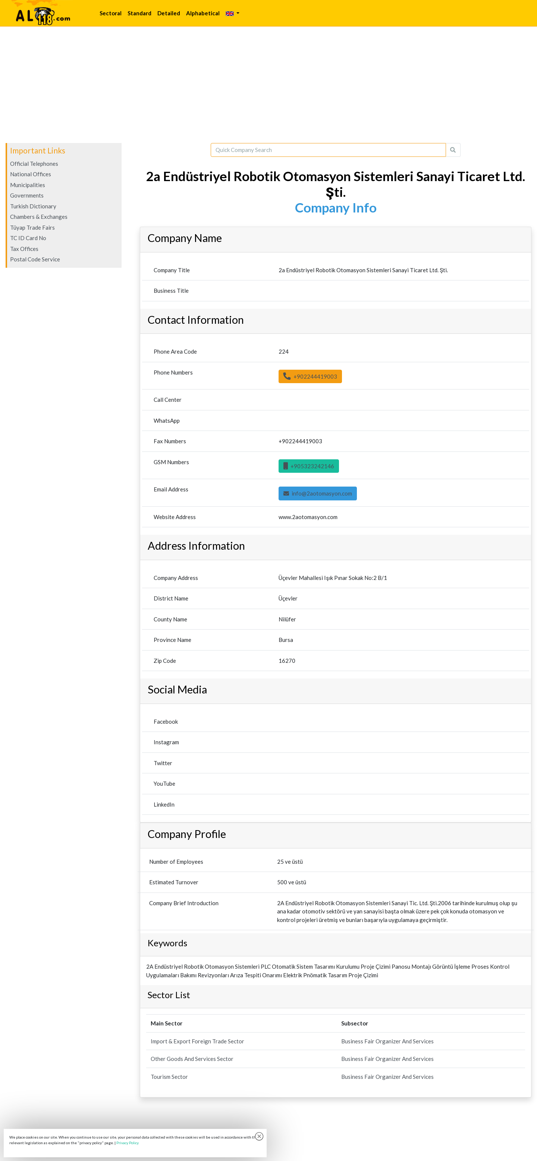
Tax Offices (24, 248)
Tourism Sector (169, 1076)
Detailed (168, 13)
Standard (139, 13)
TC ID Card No (28, 238)
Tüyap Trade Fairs (32, 227)
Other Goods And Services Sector (192, 1058)
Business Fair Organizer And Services (387, 1041)
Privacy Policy (127, 1142)
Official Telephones (34, 163)
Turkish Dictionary (33, 206)
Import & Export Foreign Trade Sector (197, 1041)
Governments (27, 195)
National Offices (30, 174)
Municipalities (27, 184)
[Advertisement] (268, 84)
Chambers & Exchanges (38, 216)
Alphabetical (203, 13)
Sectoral (111, 13)
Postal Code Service (35, 259)
